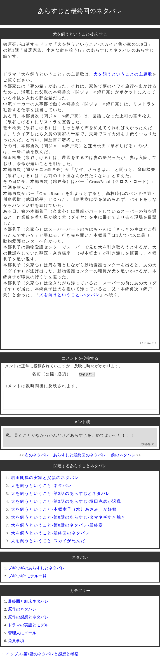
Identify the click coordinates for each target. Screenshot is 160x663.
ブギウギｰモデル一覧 (27, 579)
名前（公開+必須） (51, 374)
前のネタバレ (123, 458)
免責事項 (16, 644)
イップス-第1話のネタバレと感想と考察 (42, 657)
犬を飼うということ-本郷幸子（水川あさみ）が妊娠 (64, 512)
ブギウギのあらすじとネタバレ (36, 571)
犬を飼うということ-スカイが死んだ (48, 544)
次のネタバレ (37, 458)
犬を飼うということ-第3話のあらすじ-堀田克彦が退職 (66, 505)
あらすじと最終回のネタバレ (80, 10)
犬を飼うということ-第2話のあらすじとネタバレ (60, 497)
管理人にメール (22, 636)
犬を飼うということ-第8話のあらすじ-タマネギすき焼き (68, 520)
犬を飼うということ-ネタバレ (69, 295)
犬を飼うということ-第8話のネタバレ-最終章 (57, 528)
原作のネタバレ (22, 612)
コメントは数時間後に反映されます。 (41, 386)
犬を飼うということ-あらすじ (80, 34)
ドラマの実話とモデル (28, 628)
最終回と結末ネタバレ (28, 604)
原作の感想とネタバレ (28, 620)
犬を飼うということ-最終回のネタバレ (50, 536)
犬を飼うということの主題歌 (123, 74)
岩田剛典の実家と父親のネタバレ (45, 481)
